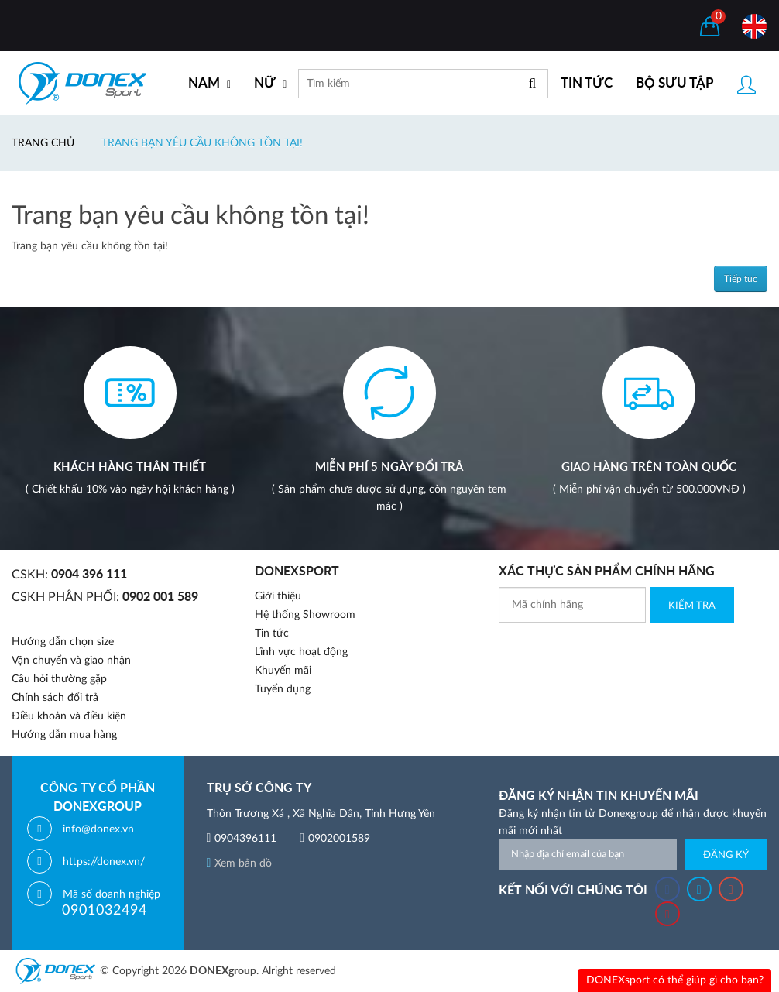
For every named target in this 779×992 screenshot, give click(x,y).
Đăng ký (726, 855)
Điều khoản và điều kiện (69, 716)
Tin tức (272, 633)
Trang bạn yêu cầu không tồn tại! (202, 143)
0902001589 (339, 838)
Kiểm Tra (692, 606)
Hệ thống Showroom (305, 614)
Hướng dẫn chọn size (63, 642)
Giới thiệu (278, 596)
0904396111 (245, 838)
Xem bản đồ (240, 863)
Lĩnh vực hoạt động (301, 652)
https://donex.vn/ (104, 861)
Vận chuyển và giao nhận (71, 660)
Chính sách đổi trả (55, 697)
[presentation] (616, 653)
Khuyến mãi (283, 670)
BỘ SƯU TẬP (675, 83)
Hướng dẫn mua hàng (64, 734)
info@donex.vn (98, 829)
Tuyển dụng (283, 689)
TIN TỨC (587, 83)
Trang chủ (43, 143)
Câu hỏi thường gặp (59, 679)
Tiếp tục (740, 278)
